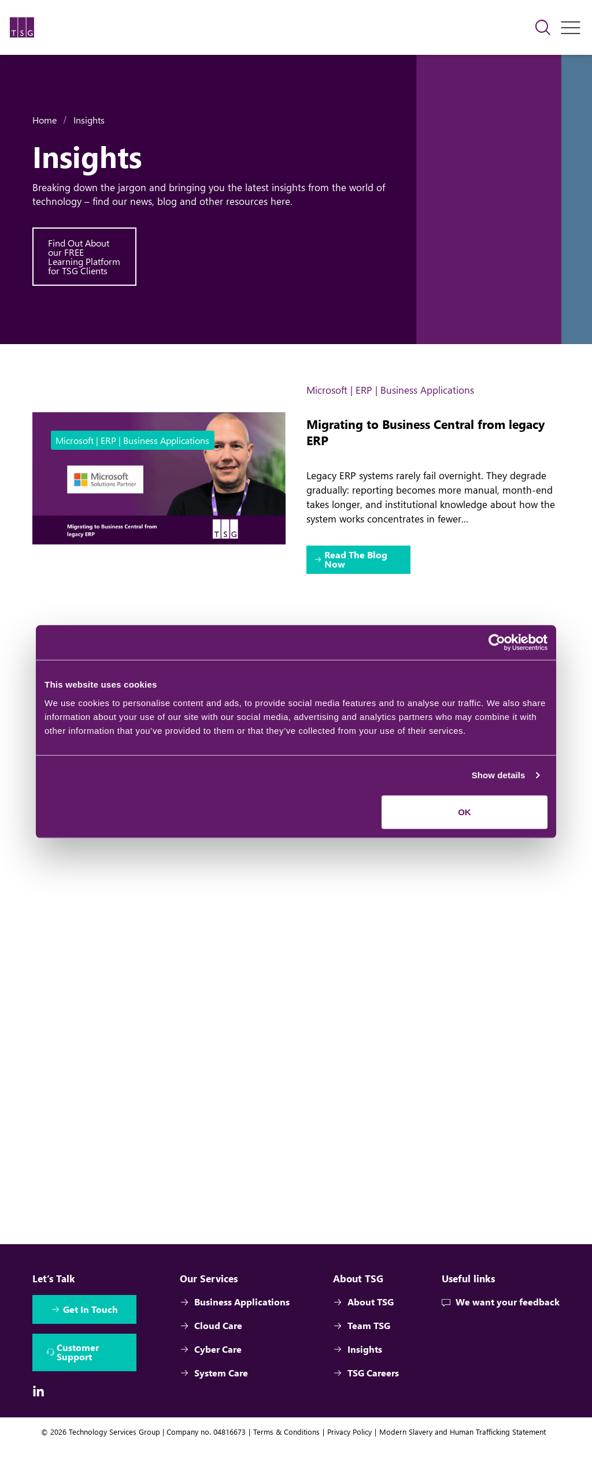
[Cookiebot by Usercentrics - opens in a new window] (496, 642)
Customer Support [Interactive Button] (78, 1368)
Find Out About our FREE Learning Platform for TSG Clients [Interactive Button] (84, 257)
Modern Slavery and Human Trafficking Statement (462, 1448)
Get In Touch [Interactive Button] (90, 1325)
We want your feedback (501, 1318)
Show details (499, 775)
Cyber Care (211, 1365)
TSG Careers (365, 1389)
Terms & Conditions (286, 1448)
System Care (214, 1389)
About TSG (362, 1318)
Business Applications (235, 1318)
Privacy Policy (349, 1448)
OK (464, 811)
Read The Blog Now (356, 559)
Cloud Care (211, 1341)
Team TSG (361, 1341)
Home (44, 120)
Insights (89, 120)
